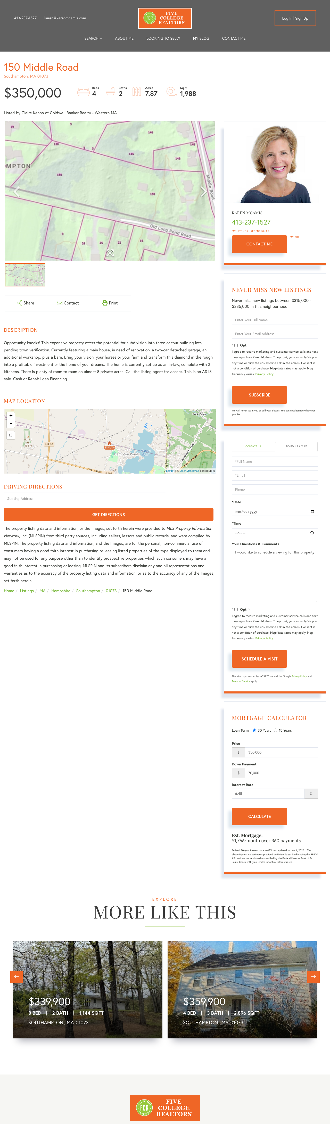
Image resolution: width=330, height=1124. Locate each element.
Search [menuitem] (91, 38)
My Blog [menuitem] (201, 38)
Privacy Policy (264, 374)
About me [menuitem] (124, 38)
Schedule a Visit (296, 447)
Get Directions (192, 499)
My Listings (240, 231)
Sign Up (301, 18)
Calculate (259, 817)
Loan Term (240, 731)
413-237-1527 (25, 18)
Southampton (88, 575)
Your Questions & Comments (255, 544)
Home (9, 575)
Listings (27, 575)
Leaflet (170, 471)
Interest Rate (242, 785)
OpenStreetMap (189, 471)
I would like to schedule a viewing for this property (275, 576)
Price (236, 744)
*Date (236, 502)
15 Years (283, 731)
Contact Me (259, 244)
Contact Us (253, 447)
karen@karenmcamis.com (65, 18)
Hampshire (60, 575)
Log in (287, 18)
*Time (236, 524)
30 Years (262, 731)
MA (43, 575)
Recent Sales (260, 231)
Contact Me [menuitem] (234, 38)
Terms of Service (241, 681)
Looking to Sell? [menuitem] (163, 38)
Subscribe (259, 395)
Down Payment (244, 765)
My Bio (294, 237)
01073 (111, 575)
